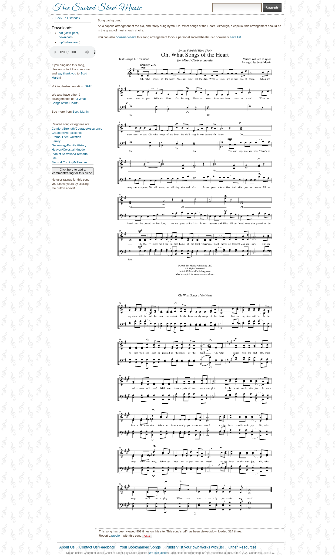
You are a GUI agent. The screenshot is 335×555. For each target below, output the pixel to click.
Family (56, 141)
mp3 (61, 42)
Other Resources (242, 547)
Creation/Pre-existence (67, 133)
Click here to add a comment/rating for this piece (72, 171)
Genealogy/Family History (69, 145)
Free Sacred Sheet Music (97, 8)
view (67, 33)
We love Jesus (158, 553)
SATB (88, 86)
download (65, 37)
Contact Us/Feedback (97, 547)
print (75, 33)
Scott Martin (81, 111)
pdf (61, 33)
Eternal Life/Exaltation (66, 137)
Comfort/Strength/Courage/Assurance (77, 128)
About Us (67, 547)
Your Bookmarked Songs (140, 547)
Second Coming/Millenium (69, 162)
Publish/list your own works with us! (194, 547)
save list (235, 37)
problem (116, 535)
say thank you (66, 73)
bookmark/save (126, 37)
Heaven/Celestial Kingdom (69, 149)
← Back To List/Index (66, 18)
